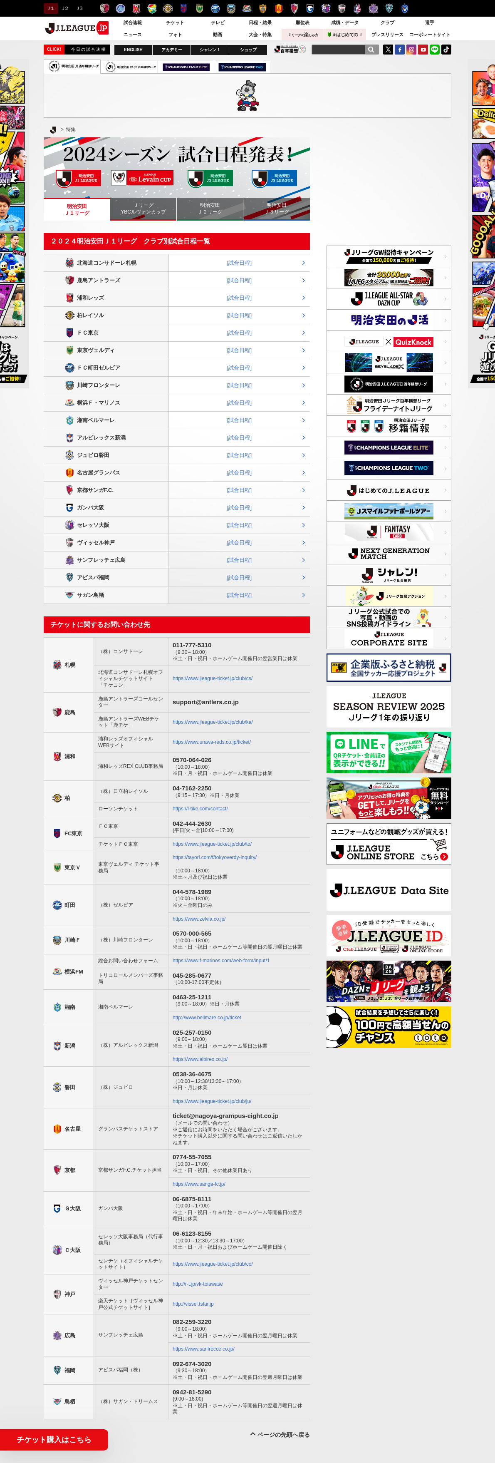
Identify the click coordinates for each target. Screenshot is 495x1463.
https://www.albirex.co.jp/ (200, 1059)
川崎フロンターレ (231, 8)
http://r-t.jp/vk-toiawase (198, 1284)
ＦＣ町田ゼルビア (215, 8)
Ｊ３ (78, 8)
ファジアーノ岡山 (357, 8)
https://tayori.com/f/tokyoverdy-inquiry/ (215, 857)
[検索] (371, 49)
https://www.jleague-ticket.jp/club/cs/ (212, 678)
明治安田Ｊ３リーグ (276, 208)
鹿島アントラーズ (104, 8)
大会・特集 (260, 34)
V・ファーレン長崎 (405, 8)
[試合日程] (239, 263)
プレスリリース (387, 34)
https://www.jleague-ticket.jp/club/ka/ (213, 722)
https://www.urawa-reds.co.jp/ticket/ (212, 742)
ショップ (248, 49)
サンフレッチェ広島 (373, 8)
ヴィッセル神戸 (342, 8)
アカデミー (171, 49)
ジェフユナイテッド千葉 (152, 8)
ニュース (133, 34)
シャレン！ (210, 49)
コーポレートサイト (429, 34)
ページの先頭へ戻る (283, 1435)
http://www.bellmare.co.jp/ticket (207, 1018)
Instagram (411, 50)
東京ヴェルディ (199, 8)
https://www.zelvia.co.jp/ (199, 919)
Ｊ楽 (302, 34)
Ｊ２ (64, 8)
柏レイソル (168, 8)
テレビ (218, 22)
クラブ (387, 22)
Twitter (388, 50)
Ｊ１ (49, 8)
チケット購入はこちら (54, 1440)
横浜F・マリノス (247, 8)
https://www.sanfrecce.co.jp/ (204, 1349)
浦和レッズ (136, 8)
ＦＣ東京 (183, 8)
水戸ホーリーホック (120, 8)
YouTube (423, 50)
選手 (429, 22)
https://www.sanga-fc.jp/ (199, 1184)
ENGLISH (133, 49)
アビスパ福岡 (389, 8)
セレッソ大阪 (326, 8)
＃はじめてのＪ (345, 34)
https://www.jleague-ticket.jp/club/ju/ (212, 1101)
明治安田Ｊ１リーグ (76, 210)
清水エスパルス (262, 8)
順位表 (302, 22)
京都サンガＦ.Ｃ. (294, 8)
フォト (175, 34)
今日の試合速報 (88, 49)
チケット (175, 22)
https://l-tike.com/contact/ (200, 809)
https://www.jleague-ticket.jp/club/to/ (212, 844)
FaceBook (400, 50)
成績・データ (345, 22)
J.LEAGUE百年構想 (290, 49)
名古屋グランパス (278, 8)
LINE (435, 50)
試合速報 (133, 22)
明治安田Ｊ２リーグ (210, 208)
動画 (217, 34)
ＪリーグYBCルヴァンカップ (143, 208)
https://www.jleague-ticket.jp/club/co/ (213, 1264)
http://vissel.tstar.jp (193, 1304)
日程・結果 (260, 22)
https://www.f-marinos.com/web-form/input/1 (221, 961)
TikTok (446, 50)
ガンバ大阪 (310, 8)
